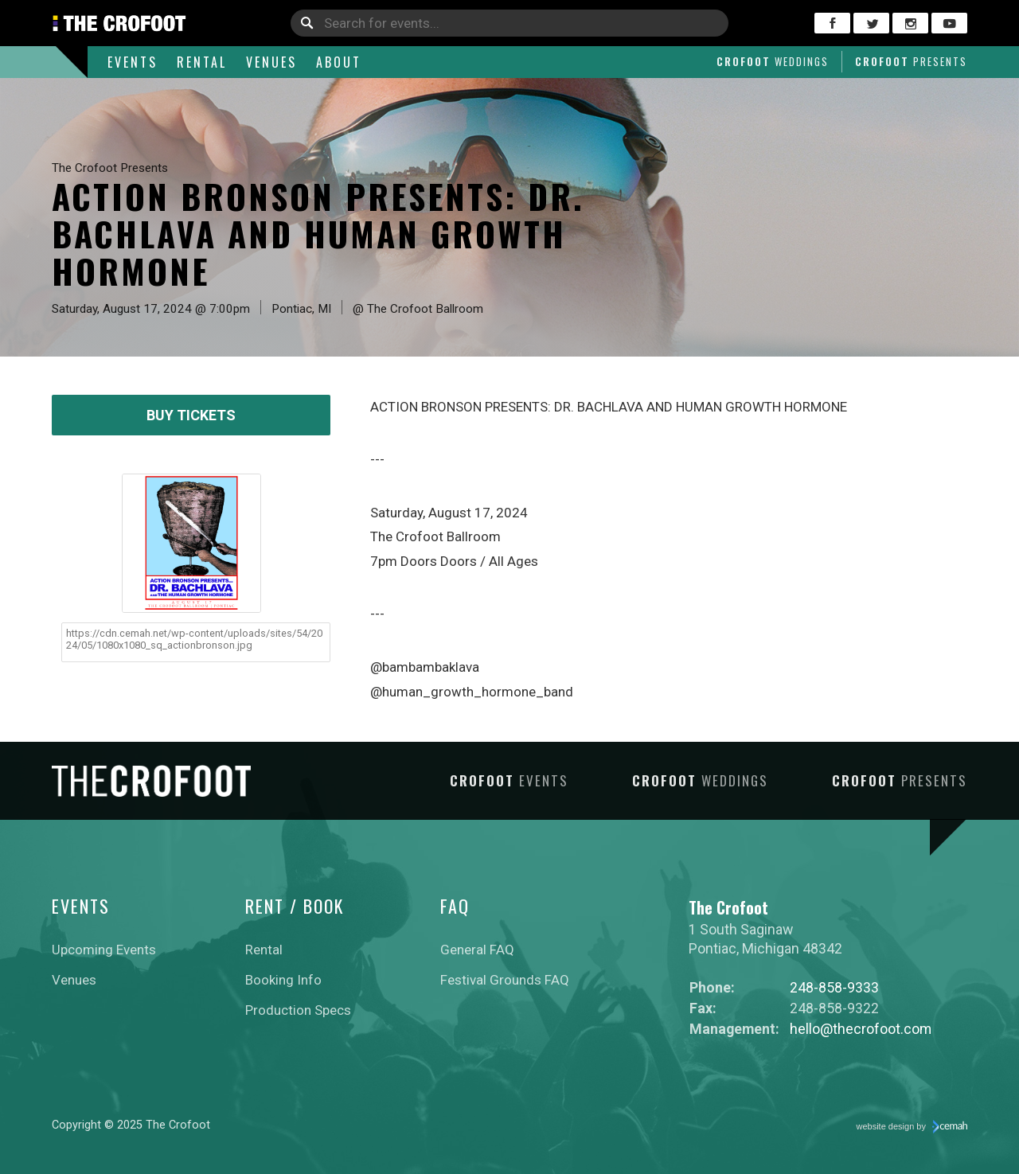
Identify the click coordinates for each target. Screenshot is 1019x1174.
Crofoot (772, 61)
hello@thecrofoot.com (860, 1028)
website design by (912, 1127)
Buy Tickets (191, 415)
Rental (202, 62)
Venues (271, 62)
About (338, 62)
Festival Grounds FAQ (504, 980)
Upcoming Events (104, 950)
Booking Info (283, 980)
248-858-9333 (834, 987)
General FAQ (477, 950)
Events (132, 62)
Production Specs (298, 1010)
